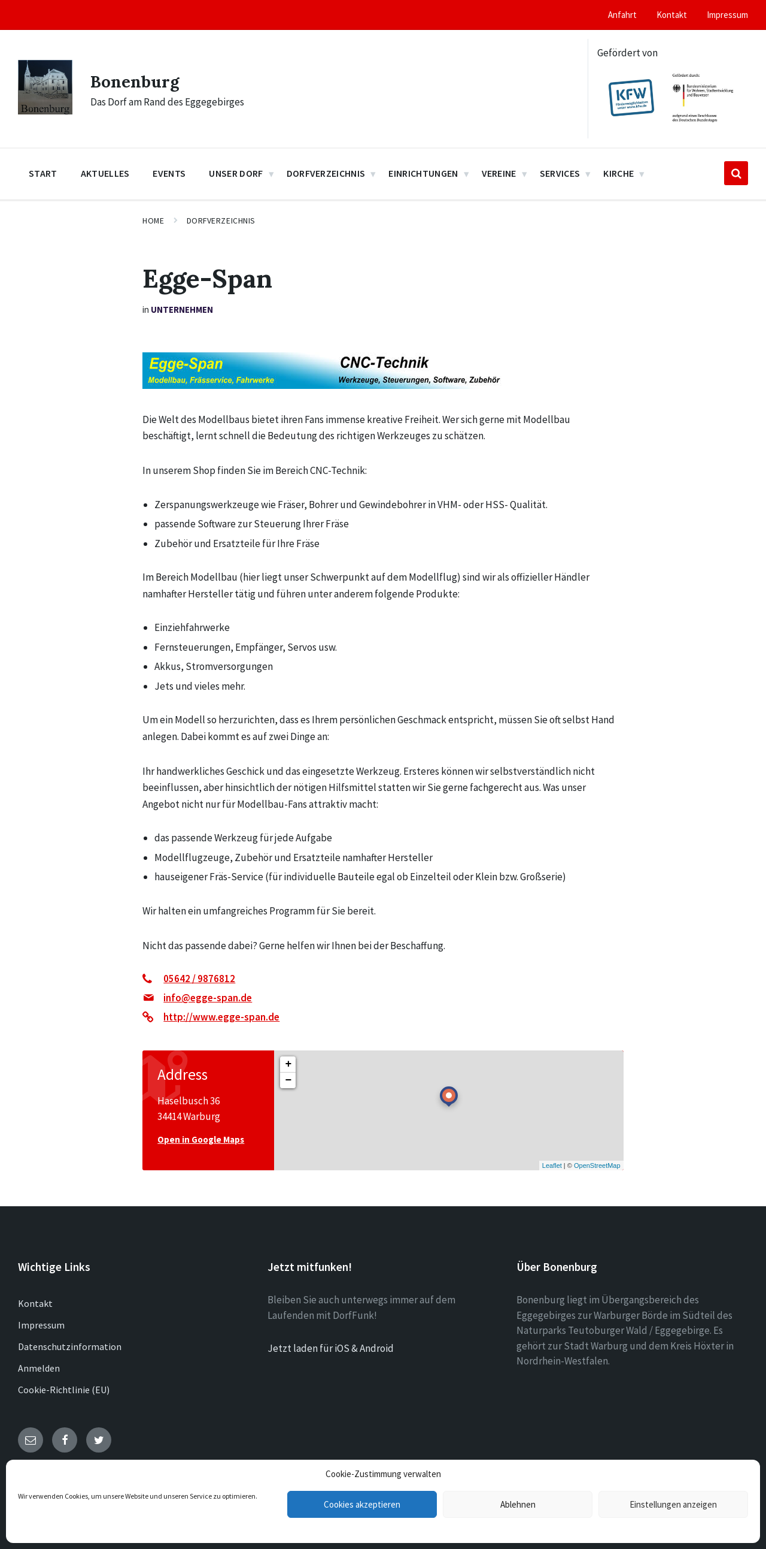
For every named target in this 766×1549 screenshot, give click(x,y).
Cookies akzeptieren (362, 1504)
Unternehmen (182, 309)
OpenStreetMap (597, 1165)
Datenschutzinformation (69, 1346)
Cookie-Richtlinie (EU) (64, 1390)
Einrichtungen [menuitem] (423, 173)
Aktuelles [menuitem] (105, 173)
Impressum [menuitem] (727, 14)
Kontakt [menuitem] (671, 14)
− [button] (288, 1080)
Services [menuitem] (560, 173)
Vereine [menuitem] (499, 173)
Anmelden (39, 1368)
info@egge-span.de (207, 997)
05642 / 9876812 (199, 978)
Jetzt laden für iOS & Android (331, 1348)
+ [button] (288, 1064)
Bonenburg (137, 81)
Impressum (41, 1325)
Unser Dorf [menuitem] (236, 173)
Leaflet (552, 1165)
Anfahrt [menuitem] (622, 14)
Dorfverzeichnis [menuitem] (326, 173)
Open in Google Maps (200, 1139)
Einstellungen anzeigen (673, 1504)
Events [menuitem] (169, 173)
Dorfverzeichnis (221, 220)
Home (153, 220)
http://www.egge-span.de (221, 1016)
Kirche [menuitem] (618, 173)
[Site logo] (45, 110)
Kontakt (35, 1303)
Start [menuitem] (43, 173)
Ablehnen (518, 1504)
